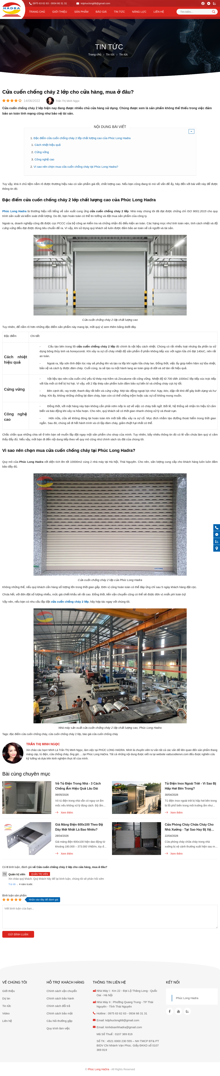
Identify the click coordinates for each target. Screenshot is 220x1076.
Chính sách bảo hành (60, 998)
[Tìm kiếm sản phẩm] (197, 12)
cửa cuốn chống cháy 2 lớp (64, 734)
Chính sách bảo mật (60, 1013)
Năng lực (139, 11)
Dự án (6, 998)
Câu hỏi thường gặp (59, 1020)
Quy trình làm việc (58, 1028)
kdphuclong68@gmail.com (93, 3)
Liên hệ (159, 11)
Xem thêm (64, 812)
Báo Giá (101, 11)
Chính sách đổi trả (58, 1006)
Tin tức (119, 11)
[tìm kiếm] (213, 11)
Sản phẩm (81, 11)
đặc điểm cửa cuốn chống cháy (28, 734)
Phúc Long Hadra (187, 998)
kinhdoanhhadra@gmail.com (123, 1027)
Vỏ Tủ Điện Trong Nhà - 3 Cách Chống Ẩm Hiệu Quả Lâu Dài (78, 786)
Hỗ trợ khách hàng (65, 982)
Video (6, 1013)
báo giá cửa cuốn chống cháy (100, 734)
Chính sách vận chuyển (62, 991)
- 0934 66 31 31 (58, 3)
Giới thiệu (59, 11)
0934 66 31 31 (138, 1013)
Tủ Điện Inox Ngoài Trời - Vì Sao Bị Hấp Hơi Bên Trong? (190, 786)
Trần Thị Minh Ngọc (43, 744)
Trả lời (12, 884)
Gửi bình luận (18, 934)
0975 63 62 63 (41, 3)
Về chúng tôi (14, 982)
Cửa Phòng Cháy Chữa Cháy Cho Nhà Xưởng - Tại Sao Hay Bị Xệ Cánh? (189, 827)
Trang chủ (37, 11)
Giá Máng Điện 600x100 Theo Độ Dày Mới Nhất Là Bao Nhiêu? (79, 827)
